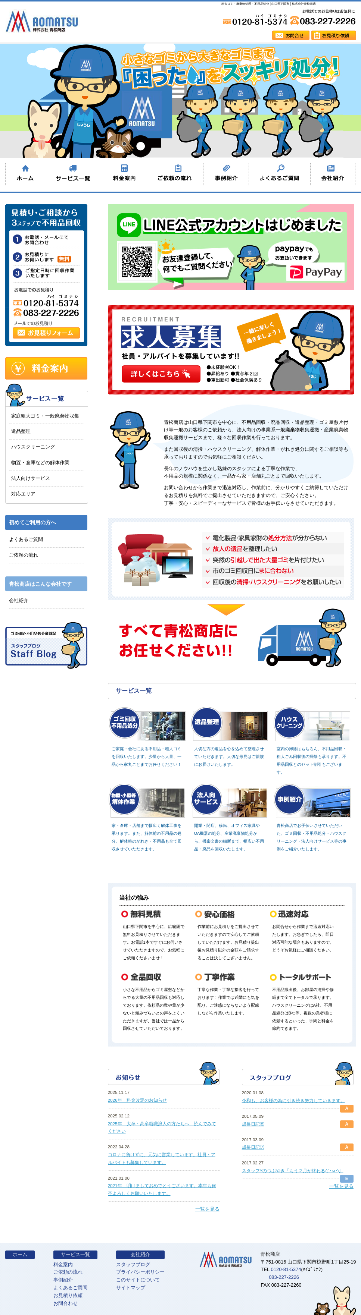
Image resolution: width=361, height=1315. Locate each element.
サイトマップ (130, 1287)
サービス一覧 (75, 1254)
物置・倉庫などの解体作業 (40, 462)
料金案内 (63, 1264)
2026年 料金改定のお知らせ (137, 1100)
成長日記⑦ (253, 1147)
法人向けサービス (30, 478)
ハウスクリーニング (33, 447)
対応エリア (23, 494)
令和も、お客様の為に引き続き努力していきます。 (293, 1100)
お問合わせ (65, 1303)
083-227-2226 (284, 1277)
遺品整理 (21, 431)
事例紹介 (63, 1280)
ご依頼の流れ (23, 555)
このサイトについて (138, 1280)
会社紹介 (18, 600)
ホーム (20, 1254)
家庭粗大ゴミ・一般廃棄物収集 (45, 416)
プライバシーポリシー (140, 1272)
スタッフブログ (133, 1264)
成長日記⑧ (253, 1123)
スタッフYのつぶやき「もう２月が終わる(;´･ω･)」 (292, 1170)
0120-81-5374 (286, 1269)
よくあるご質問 (26, 539)
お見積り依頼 (68, 1295)
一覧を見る (207, 1209)
